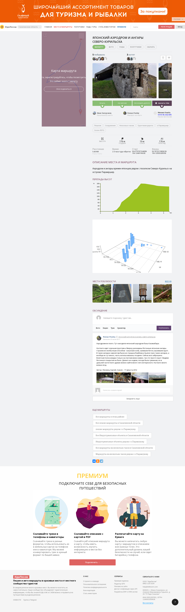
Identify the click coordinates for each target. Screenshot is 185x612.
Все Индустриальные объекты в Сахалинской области (122, 435)
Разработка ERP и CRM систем (125, 592)
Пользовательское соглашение (94, 584)
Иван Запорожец (104, 113)
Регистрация (166, 27)
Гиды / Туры (91, 27)
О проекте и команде (91, 581)
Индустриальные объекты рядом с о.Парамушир (120, 441)
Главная (48, 27)
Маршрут (99, 47)
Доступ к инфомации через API (125, 589)
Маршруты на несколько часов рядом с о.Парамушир (122, 454)
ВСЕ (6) (168, 281)
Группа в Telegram (30, 600)
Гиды (121, 47)
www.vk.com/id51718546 (167, 115)
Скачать (151, 47)
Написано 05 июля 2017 (111, 339)
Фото (111, 47)
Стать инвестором (106, 27)
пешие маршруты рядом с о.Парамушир (116, 429)
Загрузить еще (133, 398)
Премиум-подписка (121, 581)
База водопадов (89, 590)
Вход (180, 27)
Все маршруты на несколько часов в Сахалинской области (124, 448)
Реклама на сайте (121, 586)
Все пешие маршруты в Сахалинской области (118, 423)
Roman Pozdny (133, 113)
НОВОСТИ (17, 600)
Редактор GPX (119, 584)
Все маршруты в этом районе (110, 416)
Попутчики (79, 27)
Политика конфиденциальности (95, 587)
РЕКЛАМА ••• (178, 19)
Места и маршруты (63, 27)
